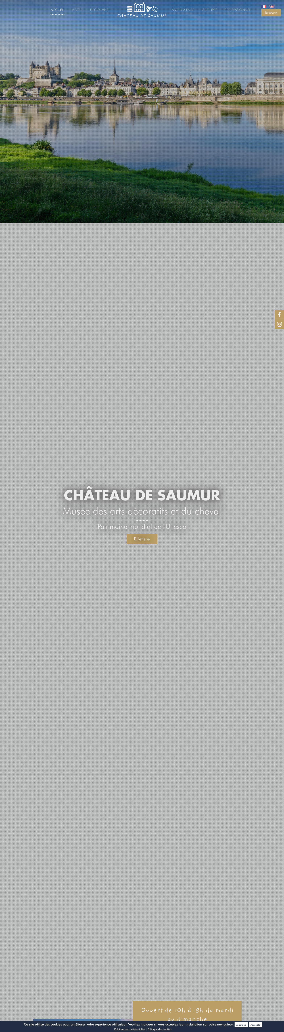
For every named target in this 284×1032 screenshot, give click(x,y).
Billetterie (271, 13)
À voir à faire (183, 10)
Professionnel (238, 10)
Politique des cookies (160, 1029)
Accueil (57, 10)
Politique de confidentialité (129, 1029)
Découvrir (99, 10)
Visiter (77, 10)
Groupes (209, 10)
